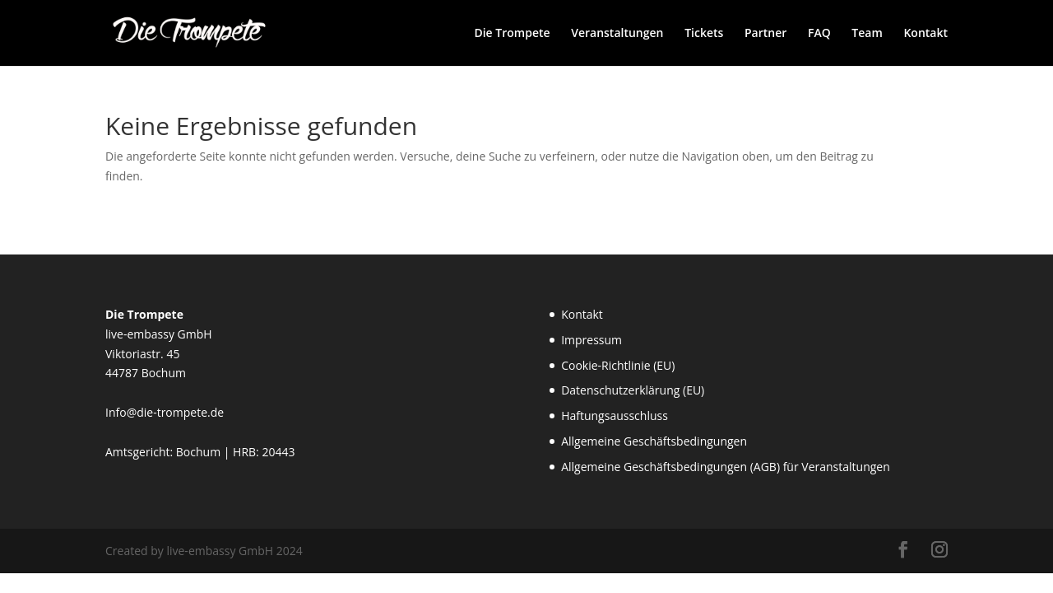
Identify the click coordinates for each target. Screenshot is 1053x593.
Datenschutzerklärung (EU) (632, 390)
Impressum (591, 340)
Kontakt (925, 33)
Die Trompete (512, 33)
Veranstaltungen (617, 33)
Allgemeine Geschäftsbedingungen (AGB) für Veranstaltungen (725, 466)
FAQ (819, 33)
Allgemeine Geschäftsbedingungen (654, 441)
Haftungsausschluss (614, 415)
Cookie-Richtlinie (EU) (618, 365)
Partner (765, 33)
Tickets (703, 33)
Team (866, 33)
